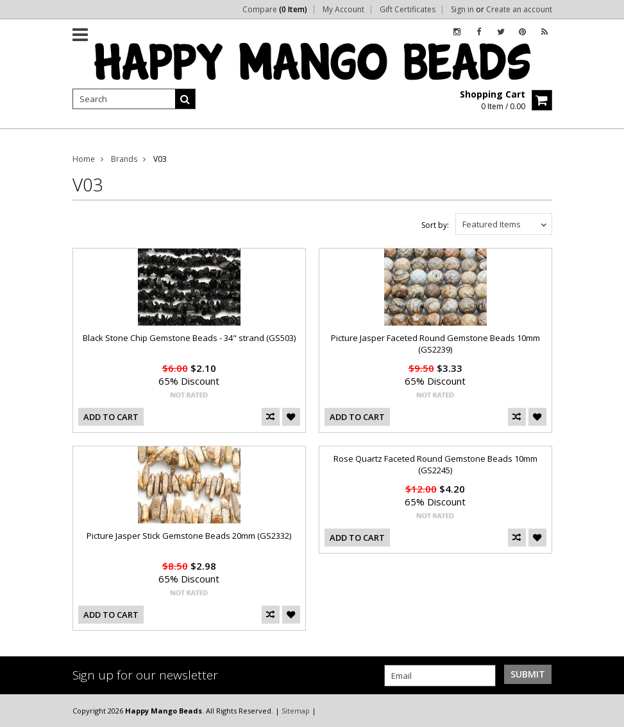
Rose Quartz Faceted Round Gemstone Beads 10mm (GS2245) (435, 464)
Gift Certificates (407, 9)
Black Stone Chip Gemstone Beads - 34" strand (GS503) (189, 338)
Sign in (462, 9)
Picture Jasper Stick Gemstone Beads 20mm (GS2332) (189, 535)
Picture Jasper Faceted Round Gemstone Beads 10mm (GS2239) (435, 343)
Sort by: (435, 225)
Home (83, 158)
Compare (274, 9)
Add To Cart (111, 417)
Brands (124, 158)
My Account (343, 9)
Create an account (519, 9)
